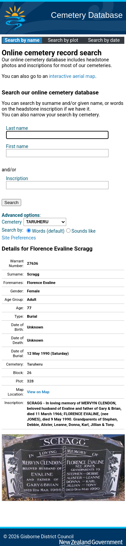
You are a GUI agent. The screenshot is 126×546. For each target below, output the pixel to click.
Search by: (12, 230)
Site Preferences (19, 237)
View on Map (38, 392)
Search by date (104, 40)
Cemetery (12, 222)
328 (30, 381)
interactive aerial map (72, 76)
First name (17, 146)
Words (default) (46, 231)
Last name (17, 128)
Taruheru (34, 364)
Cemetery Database (87, 15)
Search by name (22, 40)
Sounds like (81, 231)
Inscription (17, 178)
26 (29, 372)
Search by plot (63, 40)
